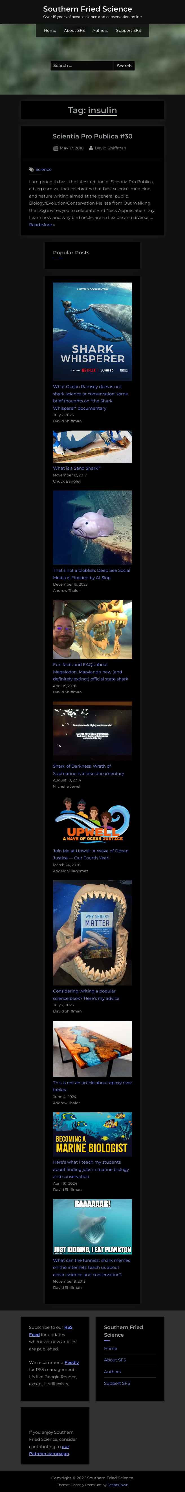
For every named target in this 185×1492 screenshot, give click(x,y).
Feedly (72, 1362)
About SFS (74, 30)
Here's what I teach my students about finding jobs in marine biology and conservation (91, 1169)
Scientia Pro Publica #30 (93, 136)
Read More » (42, 225)
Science (44, 169)
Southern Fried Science (87, 9)
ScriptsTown (117, 1485)
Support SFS (128, 30)
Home (50, 30)
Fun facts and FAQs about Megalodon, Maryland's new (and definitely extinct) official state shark (90, 672)
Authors (100, 30)
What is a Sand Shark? (76, 468)
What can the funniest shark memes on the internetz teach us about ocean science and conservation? (91, 1267)
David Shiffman (110, 148)
